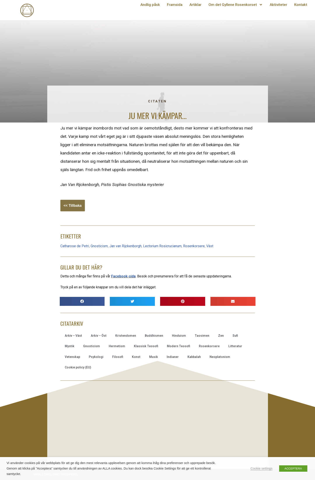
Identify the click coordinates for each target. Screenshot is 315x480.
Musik (153, 357)
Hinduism (179, 335)
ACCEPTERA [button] (293, 468)
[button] (82, 301)
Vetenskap (72, 357)
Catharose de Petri (74, 246)
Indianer (173, 357)
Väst (209, 246)
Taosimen (202, 335)
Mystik (69, 346)
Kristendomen (125, 335)
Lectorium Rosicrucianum (162, 246)
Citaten (157, 101)
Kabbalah (194, 357)
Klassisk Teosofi (146, 346)
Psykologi (96, 357)
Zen (221, 335)
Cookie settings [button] (261, 468)
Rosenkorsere (194, 246)
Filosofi (117, 357)
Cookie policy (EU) (78, 367)
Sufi (235, 335)
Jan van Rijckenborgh (125, 246)
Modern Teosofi (178, 346)
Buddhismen (154, 335)
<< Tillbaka (73, 205)
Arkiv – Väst (73, 335)
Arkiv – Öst (99, 335)
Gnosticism (99, 246)
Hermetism (117, 346)
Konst (136, 357)
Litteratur (235, 346)
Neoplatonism (220, 357)
